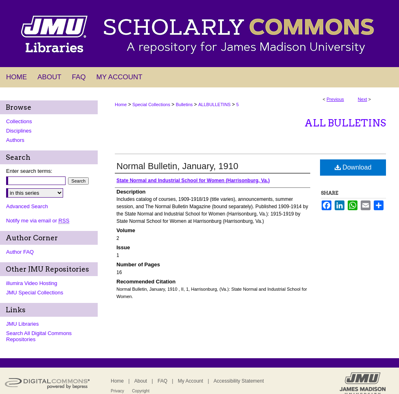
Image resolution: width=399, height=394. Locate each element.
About (140, 381)
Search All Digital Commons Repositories (39, 336)
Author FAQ (20, 252)
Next (362, 99)
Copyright (140, 391)
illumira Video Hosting (31, 283)
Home (121, 104)
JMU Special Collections (34, 293)
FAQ (162, 381)
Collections (19, 121)
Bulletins (184, 104)
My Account (190, 381)
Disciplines (18, 131)
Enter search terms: (29, 171)
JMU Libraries (22, 324)
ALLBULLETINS (214, 104)
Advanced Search (27, 206)
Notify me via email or (37, 221)
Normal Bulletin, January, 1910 (177, 166)
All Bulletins (345, 123)
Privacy (117, 391)
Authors (15, 140)
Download (353, 167)
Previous (335, 99)
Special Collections (151, 104)
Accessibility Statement (239, 381)
